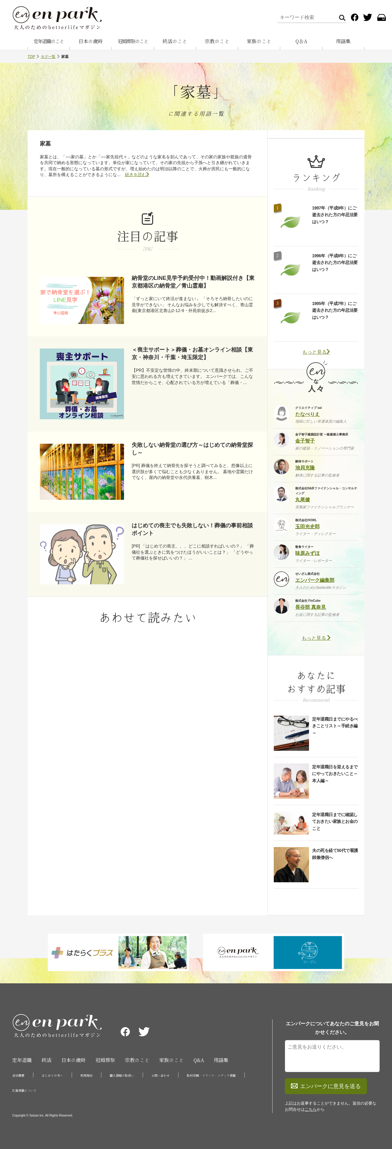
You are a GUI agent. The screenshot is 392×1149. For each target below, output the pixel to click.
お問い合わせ (160, 1075)
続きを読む (137, 174)
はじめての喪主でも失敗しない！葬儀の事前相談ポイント (192, 529)
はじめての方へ (52, 1075)
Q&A (199, 1060)
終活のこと (175, 41)
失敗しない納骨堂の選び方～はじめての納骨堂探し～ (192, 449)
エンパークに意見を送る (326, 1086)
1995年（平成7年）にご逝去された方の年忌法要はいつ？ (335, 310)
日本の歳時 (90, 41)
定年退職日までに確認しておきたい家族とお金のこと (335, 821)
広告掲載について (24, 1090)
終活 (46, 1060)
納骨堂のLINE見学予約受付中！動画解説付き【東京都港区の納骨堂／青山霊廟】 (193, 282)
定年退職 (22, 1060)
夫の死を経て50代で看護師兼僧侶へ (335, 854)
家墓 (45, 144)
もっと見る (316, 352)
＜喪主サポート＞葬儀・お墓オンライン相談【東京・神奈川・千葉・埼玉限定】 (192, 353)
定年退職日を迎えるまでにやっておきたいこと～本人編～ (335, 773)
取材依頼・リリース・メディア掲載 (211, 1075)
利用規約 (86, 1075)
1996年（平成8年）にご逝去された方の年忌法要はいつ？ (335, 262)
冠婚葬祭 (105, 1060)
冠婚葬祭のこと (133, 41)
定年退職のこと (49, 41)
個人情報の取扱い (122, 1075)
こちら (311, 1109)
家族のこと (259, 41)
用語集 (343, 41)
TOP (31, 57)
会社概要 (18, 1075)
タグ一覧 (48, 57)
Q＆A (301, 41)
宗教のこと (217, 41)
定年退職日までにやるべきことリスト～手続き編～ (335, 726)
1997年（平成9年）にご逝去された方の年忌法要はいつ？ (335, 214)
